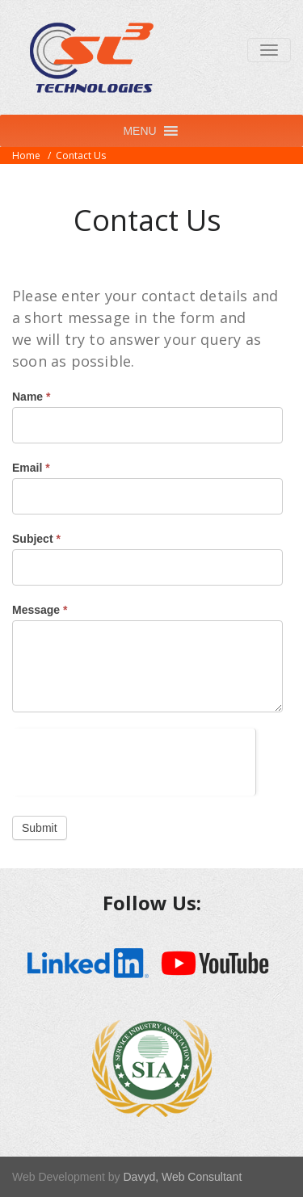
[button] (139, 131)
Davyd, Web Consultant (182, 1176)
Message (40, 609)
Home (26, 155)
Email (31, 467)
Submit (39, 827)
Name (31, 396)
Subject (36, 538)
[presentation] (133, 760)
